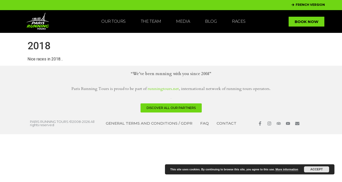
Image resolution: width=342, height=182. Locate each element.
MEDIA (183, 21)
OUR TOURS (113, 21)
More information (287, 169)
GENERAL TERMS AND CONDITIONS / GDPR (149, 123)
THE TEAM (151, 21)
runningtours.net (163, 89)
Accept (316, 169)
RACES (239, 21)
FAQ (204, 123)
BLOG (211, 21)
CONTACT (226, 123)
